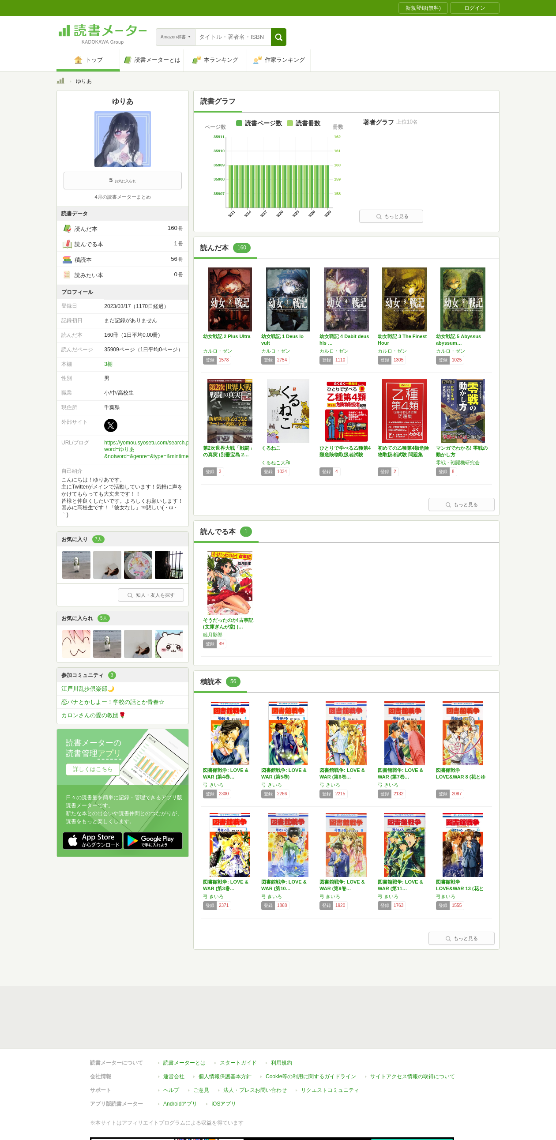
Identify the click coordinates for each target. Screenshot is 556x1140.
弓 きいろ (213, 784)
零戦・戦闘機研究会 (458, 462)
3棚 (108, 364)
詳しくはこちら (93, 769)
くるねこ (271, 448)
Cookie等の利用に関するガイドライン (311, 1013)
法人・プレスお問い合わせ (255, 1026)
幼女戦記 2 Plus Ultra (227, 336)
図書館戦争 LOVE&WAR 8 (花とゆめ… (460, 777)
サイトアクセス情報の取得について (412, 1013)
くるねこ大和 (275, 462)
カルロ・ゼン (217, 351)
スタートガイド (238, 999)
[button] (278, 37)
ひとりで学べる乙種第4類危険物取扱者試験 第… (345, 454)
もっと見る (392, 216)
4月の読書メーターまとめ (122, 196)
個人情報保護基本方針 (225, 1013)
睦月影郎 (212, 634)
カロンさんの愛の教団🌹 (93, 715)
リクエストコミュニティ (330, 1026)
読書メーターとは (184, 999)
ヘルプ (171, 1026)
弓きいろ (445, 896)
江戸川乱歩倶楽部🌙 (87, 688)
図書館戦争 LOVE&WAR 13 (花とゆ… (460, 888)
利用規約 (281, 999)
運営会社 (173, 1013)
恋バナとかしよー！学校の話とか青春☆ (113, 702)
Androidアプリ (180, 1040)
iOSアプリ (223, 1040)
